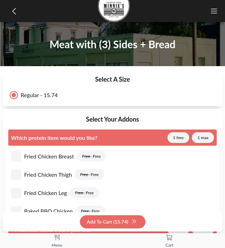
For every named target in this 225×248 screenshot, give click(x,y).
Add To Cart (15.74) (112, 222)
